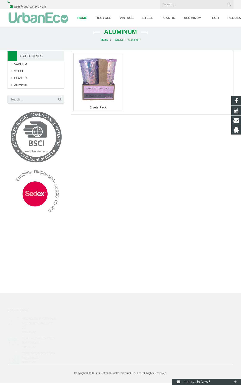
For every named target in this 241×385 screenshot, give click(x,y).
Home (104, 39)
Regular (118, 39)
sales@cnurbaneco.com (30, 6)
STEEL (19, 71)
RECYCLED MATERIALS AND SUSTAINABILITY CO (39, 323)
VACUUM (20, 64)
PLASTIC (20, 78)
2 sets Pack (98, 107)
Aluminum (120, 31)
